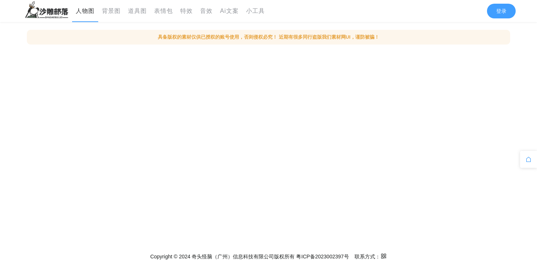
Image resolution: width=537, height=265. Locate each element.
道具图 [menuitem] (137, 11)
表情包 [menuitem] (163, 11)
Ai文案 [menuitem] (229, 11)
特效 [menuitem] (186, 11)
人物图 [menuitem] (85, 11)
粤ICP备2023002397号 (322, 256)
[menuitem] (46, 11)
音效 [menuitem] (206, 11)
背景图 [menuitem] (111, 11)
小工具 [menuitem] (255, 11)
